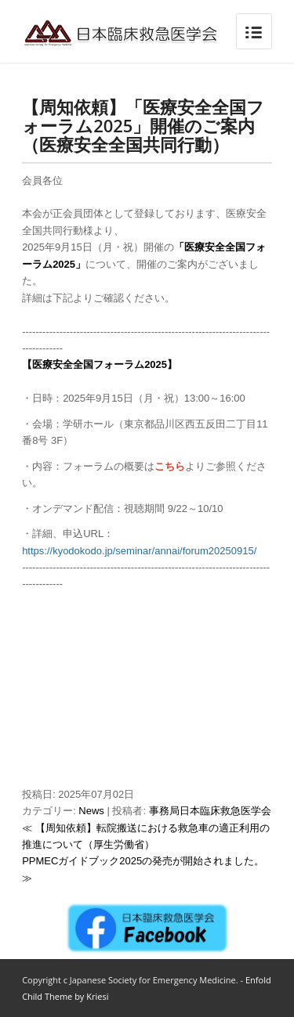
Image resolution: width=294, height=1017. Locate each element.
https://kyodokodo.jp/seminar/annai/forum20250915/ (139, 551)
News (91, 811)
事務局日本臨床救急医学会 (210, 811)
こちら (169, 466)
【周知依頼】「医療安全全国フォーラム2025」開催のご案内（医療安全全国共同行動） (143, 125)
